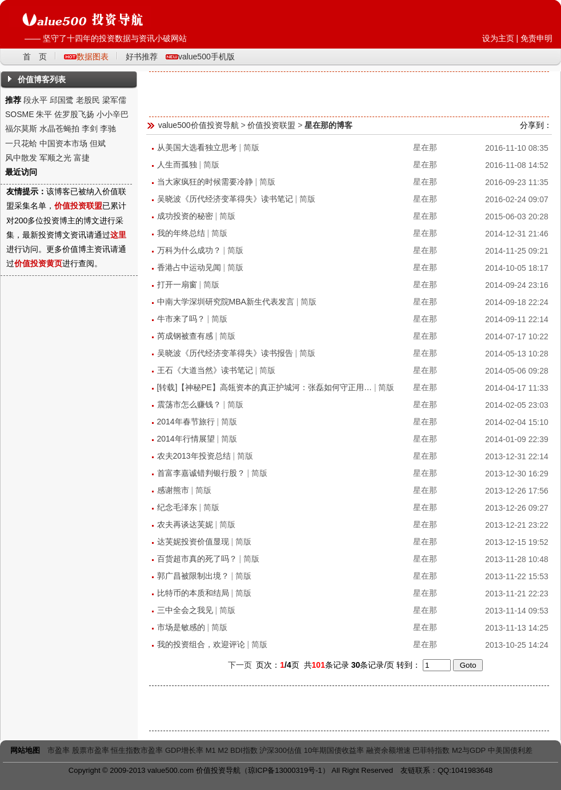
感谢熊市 (173, 490)
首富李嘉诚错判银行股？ (201, 473)
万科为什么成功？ (189, 250)
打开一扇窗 (177, 284)
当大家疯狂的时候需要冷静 (205, 181)
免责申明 (536, 38)
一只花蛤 (21, 143)
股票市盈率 (90, 750)
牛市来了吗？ (181, 318)
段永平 (35, 100)
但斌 (98, 143)
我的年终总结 (181, 233)
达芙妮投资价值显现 (193, 541)
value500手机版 (206, 56)
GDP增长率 (184, 750)
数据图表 (93, 56)
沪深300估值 (280, 750)
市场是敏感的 (181, 627)
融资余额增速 (388, 750)
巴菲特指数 (431, 750)
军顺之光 (55, 157)
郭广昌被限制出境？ (193, 575)
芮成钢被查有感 (185, 335)
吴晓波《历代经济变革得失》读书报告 (225, 353)
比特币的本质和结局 (193, 592)
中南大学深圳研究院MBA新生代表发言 (225, 301)
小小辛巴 (113, 114)
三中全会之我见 (185, 610)
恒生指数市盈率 (137, 750)
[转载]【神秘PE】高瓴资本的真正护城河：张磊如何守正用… (264, 387)
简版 (251, 147)
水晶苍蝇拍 (59, 128)
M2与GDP (469, 750)
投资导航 (226, 770)
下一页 (240, 664)
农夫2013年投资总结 (194, 455)
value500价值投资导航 (198, 125)
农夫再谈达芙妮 (185, 524)
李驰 (108, 128)
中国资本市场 (63, 143)
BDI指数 (244, 750)
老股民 (88, 100)
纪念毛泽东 (177, 507)
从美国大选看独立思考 (197, 147)
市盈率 (58, 750)
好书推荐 (142, 56)
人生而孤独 (177, 164)
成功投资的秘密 (185, 215)
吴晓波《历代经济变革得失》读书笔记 (225, 198)
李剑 (90, 128)
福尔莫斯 (21, 128)
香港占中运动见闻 (189, 267)
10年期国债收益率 (334, 750)
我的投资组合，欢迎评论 (201, 644)
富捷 (82, 157)
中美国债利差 (510, 750)
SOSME (19, 114)
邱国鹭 (62, 100)
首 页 (35, 56)
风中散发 (21, 157)
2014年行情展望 (186, 438)
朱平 (44, 114)
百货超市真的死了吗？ (197, 558)
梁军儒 (114, 100)
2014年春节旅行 (186, 421)
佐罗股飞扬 (74, 114)
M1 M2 (217, 750)
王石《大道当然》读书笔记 (205, 370)
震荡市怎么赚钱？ (189, 404)
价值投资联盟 (271, 125)
